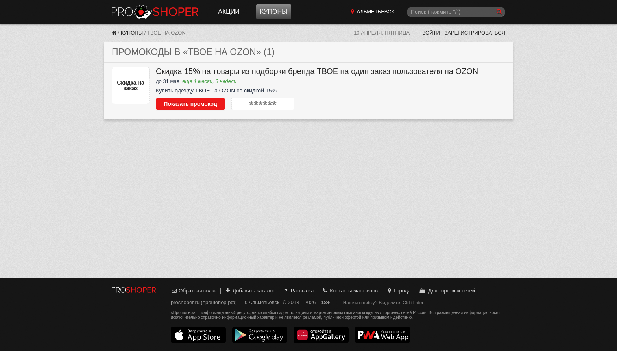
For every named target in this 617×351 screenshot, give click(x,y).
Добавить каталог (250, 291)
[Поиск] (456, 12)
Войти (431, 33)
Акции (229, 11)
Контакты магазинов (350, 291)
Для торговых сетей (447, 291)
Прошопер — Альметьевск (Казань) (155, 12)
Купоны (273, 11)
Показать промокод (190, 104)
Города (398, 291)
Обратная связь (193, 291)
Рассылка (298, 291)
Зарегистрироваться (474, 33)
